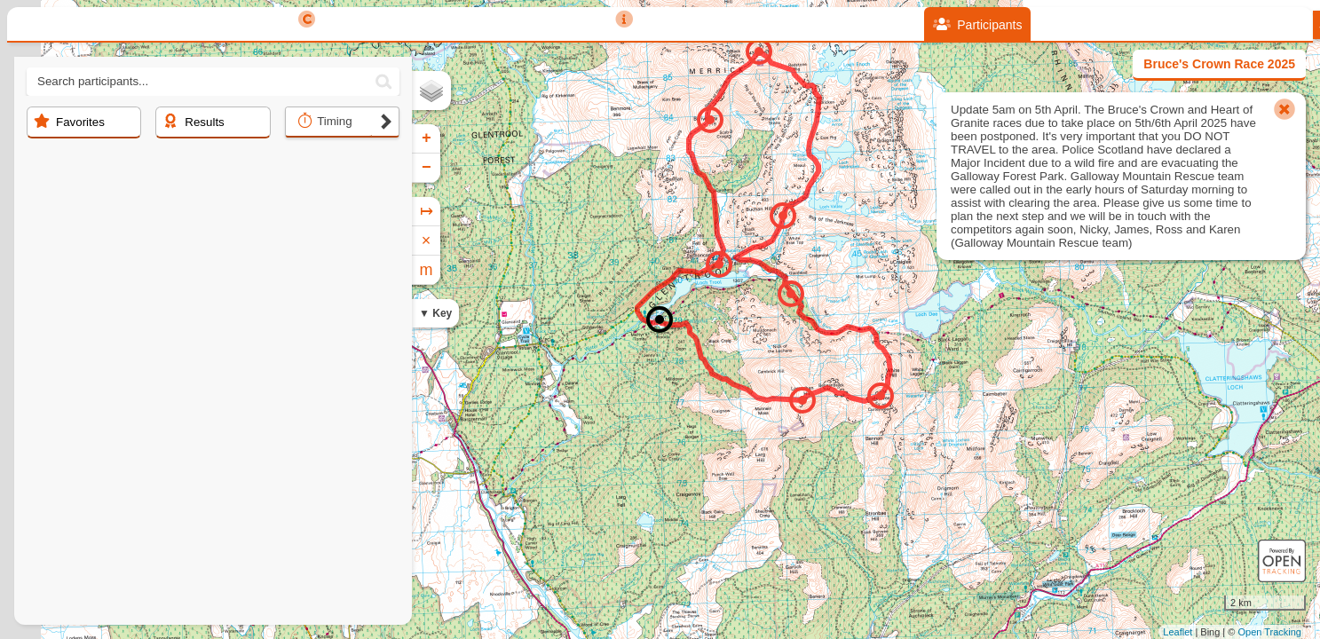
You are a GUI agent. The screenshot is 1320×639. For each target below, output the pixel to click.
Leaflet (1177, 632)
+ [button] (426, 138)
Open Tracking (1269, 632)
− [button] (426, 167)
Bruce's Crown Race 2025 (1219, 64)
